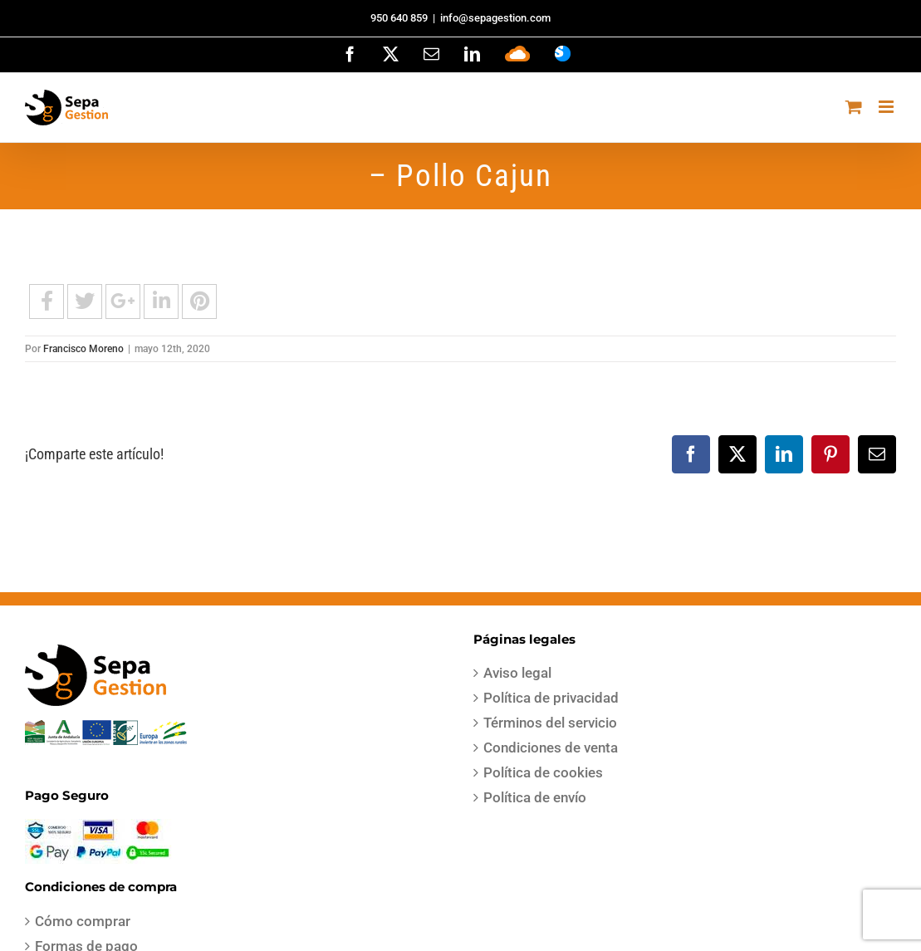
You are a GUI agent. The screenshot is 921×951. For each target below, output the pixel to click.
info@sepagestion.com (495, 18)
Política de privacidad (551, 697)
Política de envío (534, 797)
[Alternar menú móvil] (887, 106)
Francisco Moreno (83, 349)
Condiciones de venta (550, 747)
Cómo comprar (82, 921)
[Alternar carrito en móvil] (853, 106)
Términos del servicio (550, 722)
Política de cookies (543, 772)
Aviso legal (517, 672)
